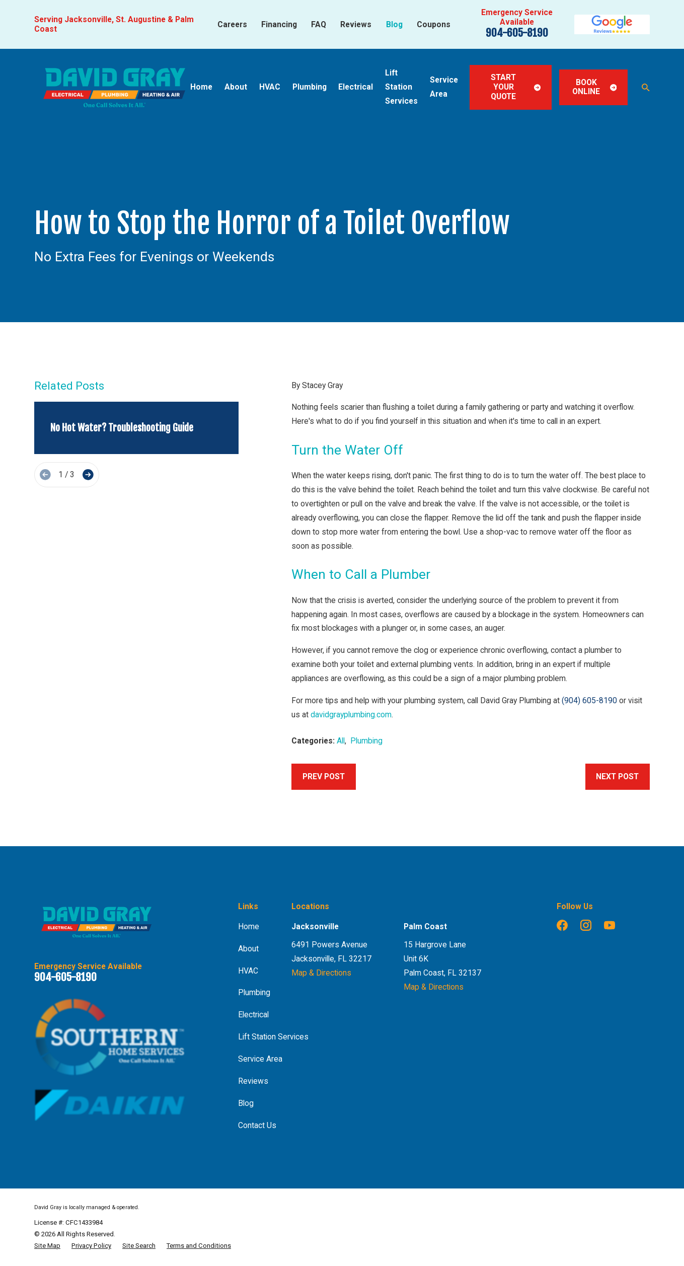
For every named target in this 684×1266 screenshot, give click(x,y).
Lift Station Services (273, 1036)
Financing (279, 24)
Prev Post (323, 776)
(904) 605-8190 (589, 700)
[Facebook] (562, 925)
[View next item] (88, 474)
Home (248, 926)
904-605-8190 (517, 32)
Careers (232, 24)
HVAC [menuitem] (269, 87)
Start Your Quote (516, 86)
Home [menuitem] (201, 87)
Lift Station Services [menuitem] (401, 87)
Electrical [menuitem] (355, 87)
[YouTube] (609, 925)
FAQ (318, 24)
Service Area (260, 1059)
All (341, 741)
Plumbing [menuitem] (309, 87)
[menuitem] (47, 1245)
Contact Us (257, 1125)
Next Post (617, 776)
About (248, 948)
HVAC (248, 971)
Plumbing (366, 741)
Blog (394, 24)
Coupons (433, 24)
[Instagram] (585, 925)
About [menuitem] (235, 87)
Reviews (355, 24)
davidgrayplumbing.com (351, 714)
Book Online (594, 87)
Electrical (253, 1014)
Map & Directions (321, 973)
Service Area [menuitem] (444, 87)
